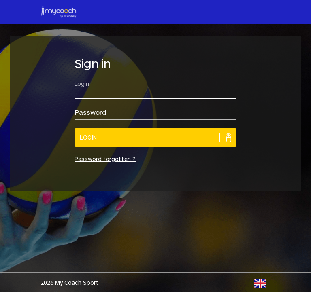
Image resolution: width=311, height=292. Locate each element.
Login (88, 137)
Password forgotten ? (105, 158)
